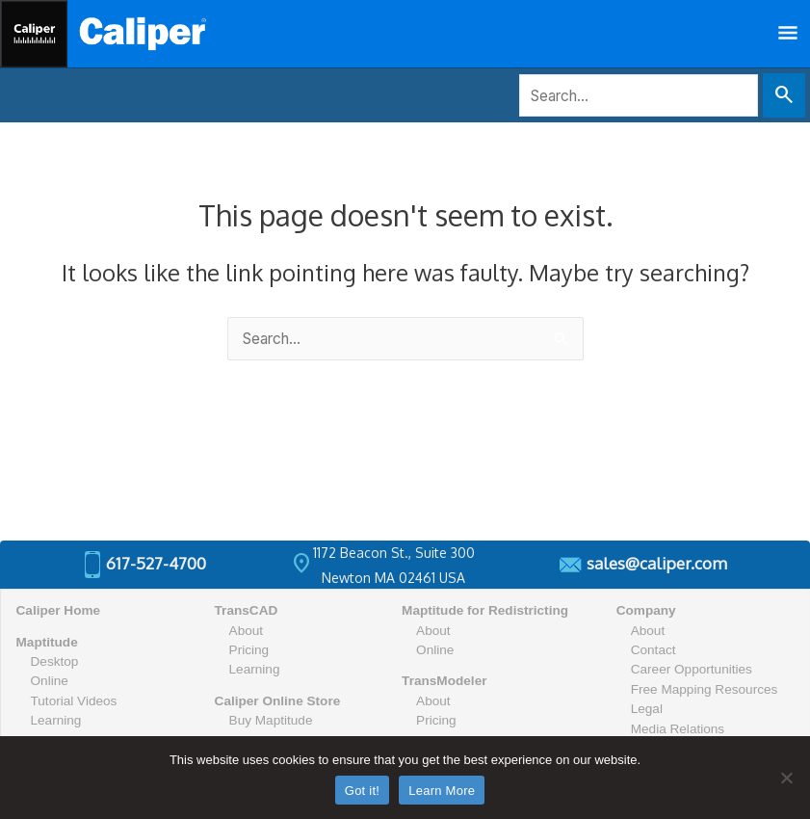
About (246, 630)
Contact (653, 650)
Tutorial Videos (74, 701)
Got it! (362, 790)
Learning (56, 720)
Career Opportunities (691, 669)
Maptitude (47, 642)
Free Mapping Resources (704, 689)
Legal (647, 708)
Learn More (441, 790)
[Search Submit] (784, 96)
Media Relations (677, 729)
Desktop (55, 661)
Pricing (249, 650)
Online (49, 681)
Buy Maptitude (271, 720)
